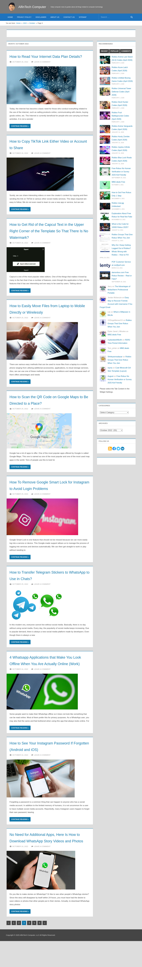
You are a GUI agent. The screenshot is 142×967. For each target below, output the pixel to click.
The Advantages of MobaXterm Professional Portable (119, 289)
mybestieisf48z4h (115, 340)
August (110, 376)
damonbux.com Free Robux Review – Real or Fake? (122, 275)
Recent (104, 51)
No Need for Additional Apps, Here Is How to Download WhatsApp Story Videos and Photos (47, 860)
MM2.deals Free (118, 182)
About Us (54, 17)
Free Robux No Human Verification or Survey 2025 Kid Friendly (121, 171)
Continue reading (19, 132)
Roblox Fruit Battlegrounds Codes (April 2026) (120, 116)
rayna (110, 368)
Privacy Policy (24, 17)
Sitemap (83, 17)
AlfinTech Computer (34, 7)
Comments (126, 51)
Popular (114, 51)
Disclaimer (41, 17)
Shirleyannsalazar (115, 357)
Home (10, 17)
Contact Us (69, 17)
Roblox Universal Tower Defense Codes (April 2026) (121, 91)
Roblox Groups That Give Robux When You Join (120, 323)
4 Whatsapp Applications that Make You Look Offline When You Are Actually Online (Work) (46, 676)
